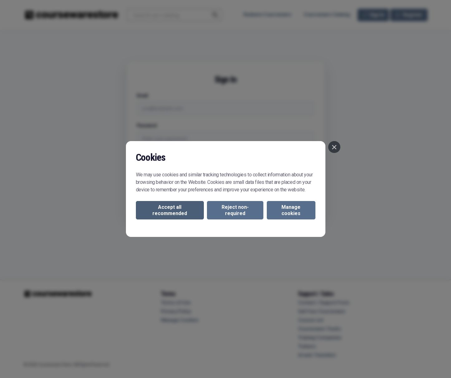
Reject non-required (235, 210)
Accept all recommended (169, 210)
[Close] (334, 147)
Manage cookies (290, 210)
